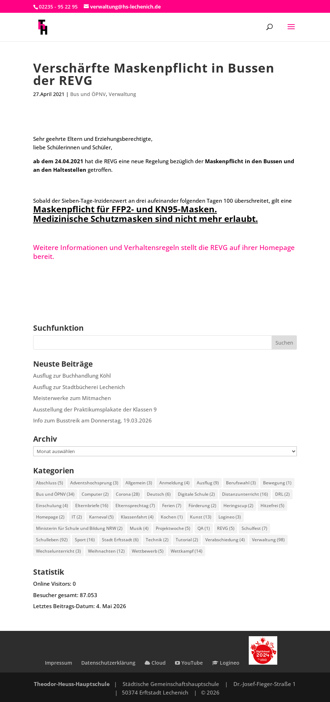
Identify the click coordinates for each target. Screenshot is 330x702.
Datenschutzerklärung (108, 662)
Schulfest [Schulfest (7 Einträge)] (254, 528)
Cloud (155, 662)
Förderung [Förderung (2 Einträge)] (202, 505)
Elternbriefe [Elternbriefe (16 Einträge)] (91, 505)
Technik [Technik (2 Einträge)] (157, 540)
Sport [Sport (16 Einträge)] (85, 540)
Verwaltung (122, 94)
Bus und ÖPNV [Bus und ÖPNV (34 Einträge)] (55, 494)
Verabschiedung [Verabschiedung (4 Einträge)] (225, 540)
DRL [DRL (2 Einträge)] (282, 494)
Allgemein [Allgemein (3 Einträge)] (138, 483)
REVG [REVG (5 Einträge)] (225, 528)
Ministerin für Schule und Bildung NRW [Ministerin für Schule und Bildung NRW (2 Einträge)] (79, 528)
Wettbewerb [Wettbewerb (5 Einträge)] (148, 551)
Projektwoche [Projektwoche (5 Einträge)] (173, 528)
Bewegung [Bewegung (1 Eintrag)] (277, 483)
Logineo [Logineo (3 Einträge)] (229, 517)
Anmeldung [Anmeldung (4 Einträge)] (174, 483)
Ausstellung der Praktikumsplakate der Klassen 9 (95, 409)
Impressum (58, 662)
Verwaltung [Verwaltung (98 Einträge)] (268, 540)
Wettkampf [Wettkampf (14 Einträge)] (186, 551)
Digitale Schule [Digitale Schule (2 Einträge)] (196, 494)
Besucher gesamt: (56, 595)
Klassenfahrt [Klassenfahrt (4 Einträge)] (137, 517)
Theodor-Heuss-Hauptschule (72, 683)
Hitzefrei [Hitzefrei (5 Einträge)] (272, 505)
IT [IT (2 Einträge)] (77, 517)
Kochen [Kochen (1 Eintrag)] (172, 517)
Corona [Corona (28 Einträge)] (128, 494)
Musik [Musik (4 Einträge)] (139, 528)
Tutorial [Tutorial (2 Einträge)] (187, 540)
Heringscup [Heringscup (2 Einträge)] (238, 505)
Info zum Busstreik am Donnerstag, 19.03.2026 (92, 420)
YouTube (189, 662)
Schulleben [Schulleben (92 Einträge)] (52, 540)
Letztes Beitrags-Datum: (64, 606)
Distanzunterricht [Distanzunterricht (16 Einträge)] (245, 494)
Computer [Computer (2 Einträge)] (95, 494)
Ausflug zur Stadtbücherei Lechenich (79, 386)
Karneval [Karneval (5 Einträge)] (101, 517)
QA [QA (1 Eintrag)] (203, 528)
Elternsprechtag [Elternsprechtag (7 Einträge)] (135, 505)
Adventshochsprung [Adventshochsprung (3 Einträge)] (94, 483)
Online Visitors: (53, 583)
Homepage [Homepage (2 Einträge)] (50, 517)
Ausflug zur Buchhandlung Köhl (72, 375)
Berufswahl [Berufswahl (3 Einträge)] (241, 483)
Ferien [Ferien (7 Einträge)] (171, 505)
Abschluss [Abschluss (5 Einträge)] (49, 483)
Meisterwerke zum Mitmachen (72, 397)
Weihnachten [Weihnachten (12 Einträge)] (106, 551)
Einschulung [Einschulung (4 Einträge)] (52, 505)
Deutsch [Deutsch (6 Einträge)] (159, 494)
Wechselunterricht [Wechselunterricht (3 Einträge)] (58, 551)
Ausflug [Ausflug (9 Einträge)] (208, 483)
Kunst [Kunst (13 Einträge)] (200, 517)
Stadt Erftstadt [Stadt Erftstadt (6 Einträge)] (120, 540)
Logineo (225, 662)
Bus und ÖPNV (88, 94)
